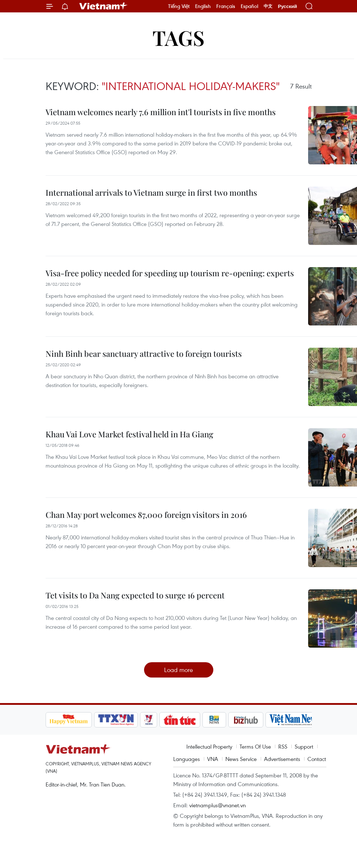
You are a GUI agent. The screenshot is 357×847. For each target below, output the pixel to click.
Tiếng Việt (179, 6)
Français (225, 6)
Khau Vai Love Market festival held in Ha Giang (129, 434)
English (203, 6)
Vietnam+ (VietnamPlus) (103, 6)
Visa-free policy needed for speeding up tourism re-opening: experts (170, 273)
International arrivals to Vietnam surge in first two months (151, 192)
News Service (241, 758)
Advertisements (282, 758)
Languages (186, 758)
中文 (268, 6)
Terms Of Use (255, 746)
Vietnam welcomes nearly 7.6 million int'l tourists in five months (161, 111)
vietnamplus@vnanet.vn (217, 805)
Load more (178, 670)
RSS (282, 746)
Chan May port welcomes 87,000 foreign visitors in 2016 (146, 514)
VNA (212, 758)
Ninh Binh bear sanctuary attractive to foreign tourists (144, 353)
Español (249, 6)
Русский (287, 6)
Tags (178, 37)
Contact (316, 758)
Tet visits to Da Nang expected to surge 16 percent (135, 595)
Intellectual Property (209, 746)
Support (304, 746)
